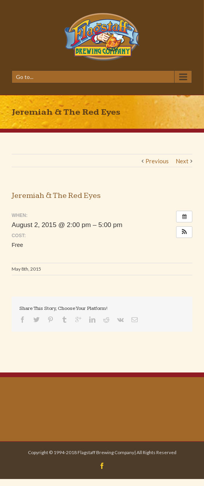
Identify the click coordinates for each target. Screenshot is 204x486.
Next (182, 160)
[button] (184, 232)
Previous (157, 160)
